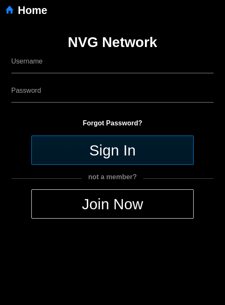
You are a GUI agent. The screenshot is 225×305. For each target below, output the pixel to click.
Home (25, 10)
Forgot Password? (112, 123)
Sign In (112, 150)
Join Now (112, 204)
